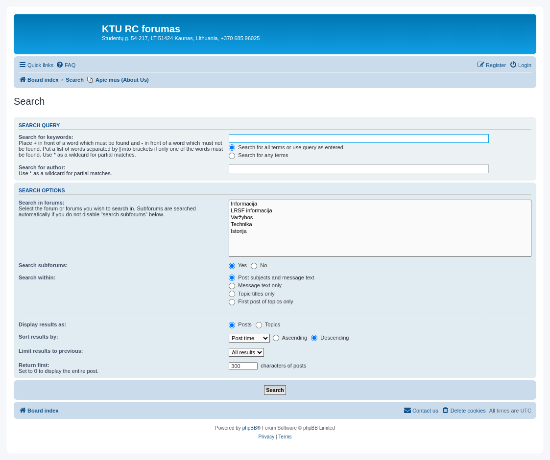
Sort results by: (38, 337)
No (259, 265)
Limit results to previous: (51, 351)
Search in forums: (42, 203)
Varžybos (380, 217)
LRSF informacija (380, 210)
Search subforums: (43, 265)
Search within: (37, 277)
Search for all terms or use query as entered (286, 147)
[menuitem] (65, 65)
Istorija (380, 231)
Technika (380, 224)
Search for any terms (258, 155)
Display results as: (42, 324)
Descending (330, 338)
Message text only (255, 285)
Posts (240, 324)
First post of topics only (261, 301)
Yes (238, 265)
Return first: (34, 365)
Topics (268, 324)
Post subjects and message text (271, 277)
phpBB (249, 428)
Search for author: (42, 167)
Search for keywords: (46, 137)
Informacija (380, 204)
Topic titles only (251, 294)
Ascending (290, 338)
